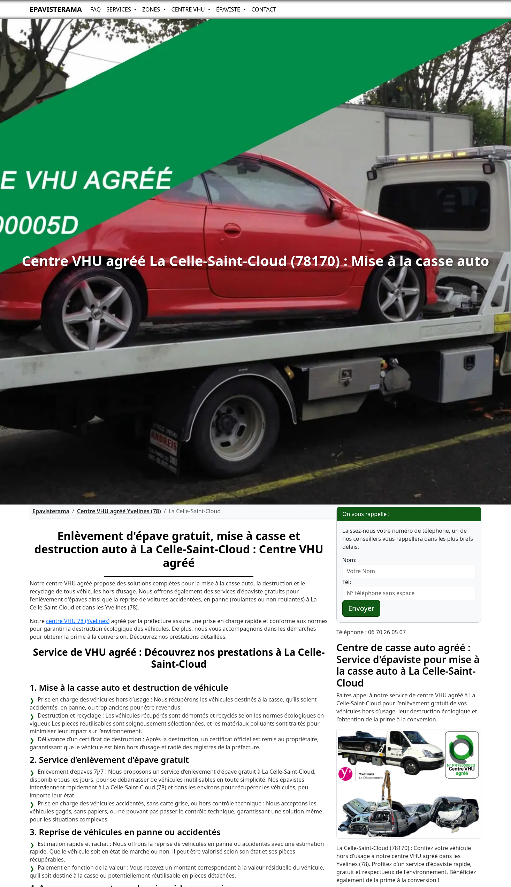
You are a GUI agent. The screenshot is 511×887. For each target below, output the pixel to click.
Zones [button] (152, 9)
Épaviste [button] (229, 9)
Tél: (346, 582)
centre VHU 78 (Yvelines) (77, 621)
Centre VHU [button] (188, 9)
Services (119, 9)
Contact (263, 9)
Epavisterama (56, 9)
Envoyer (361, 608)
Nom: (349, 560)
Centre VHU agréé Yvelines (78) (119, 511)
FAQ (95, 9)
